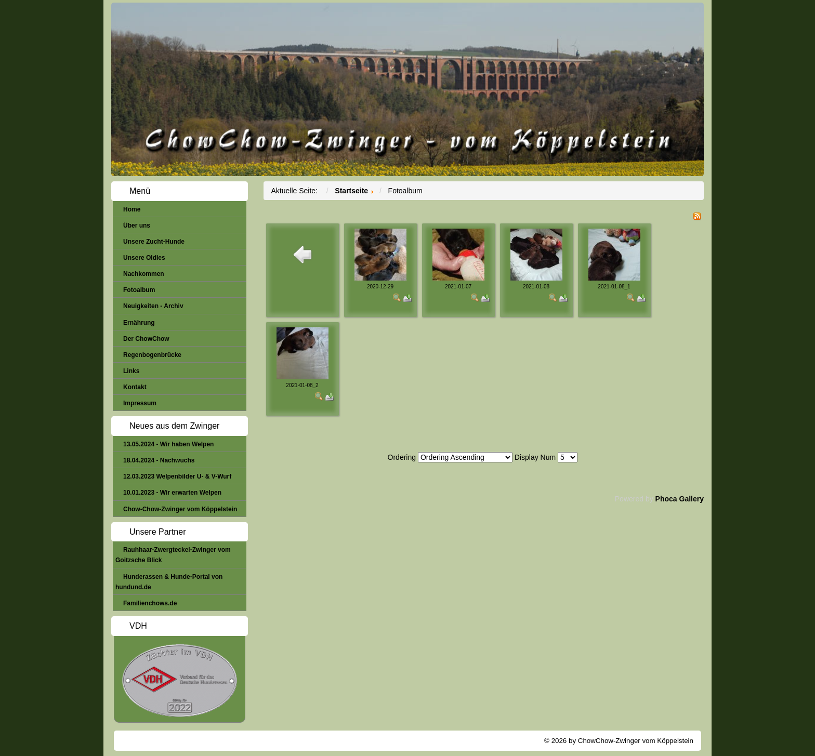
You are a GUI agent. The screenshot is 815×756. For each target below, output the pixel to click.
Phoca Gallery (679, 499)
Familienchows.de (150, 603)
